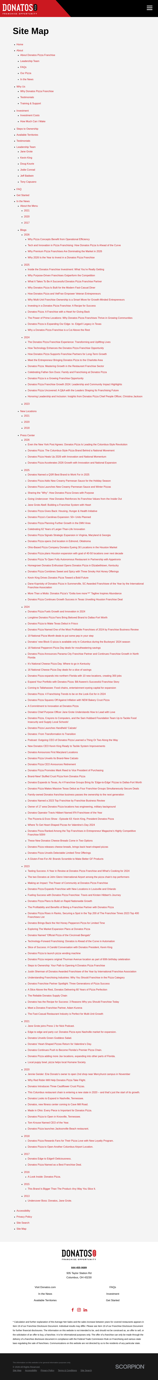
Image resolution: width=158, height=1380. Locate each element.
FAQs (23, 67)
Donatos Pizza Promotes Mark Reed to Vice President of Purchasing (65, 770)
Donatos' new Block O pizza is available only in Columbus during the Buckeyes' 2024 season (79, 641)
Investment (23, 110)
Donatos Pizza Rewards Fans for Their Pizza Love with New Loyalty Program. (71, 1140)
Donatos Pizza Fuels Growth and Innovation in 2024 (56, 611)
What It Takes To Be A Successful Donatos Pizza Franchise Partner (65, 281)
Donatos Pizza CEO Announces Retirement (52, 764)
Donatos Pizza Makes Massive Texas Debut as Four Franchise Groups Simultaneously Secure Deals (83, 788)
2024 (27, 337)
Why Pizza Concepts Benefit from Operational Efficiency (59, 239)
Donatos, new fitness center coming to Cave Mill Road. (58, 1104)
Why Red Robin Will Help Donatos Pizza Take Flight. (57, 1080)
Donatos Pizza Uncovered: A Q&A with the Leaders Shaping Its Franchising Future (73, 390)
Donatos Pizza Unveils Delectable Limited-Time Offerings (59, 852)
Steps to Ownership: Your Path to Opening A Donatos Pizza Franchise (66, 965)
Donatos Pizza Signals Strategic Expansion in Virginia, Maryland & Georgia (69, 535)
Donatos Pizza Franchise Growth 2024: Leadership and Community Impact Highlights (75, 384)
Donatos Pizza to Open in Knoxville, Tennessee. (54, 1116)
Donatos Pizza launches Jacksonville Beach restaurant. (58, 1128)
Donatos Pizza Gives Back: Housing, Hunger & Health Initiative (62, 511)
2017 (27, 222)
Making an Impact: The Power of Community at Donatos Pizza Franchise (68, 883)
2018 (27, 427)
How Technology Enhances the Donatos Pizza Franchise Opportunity (66, 348)
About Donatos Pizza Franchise (37, 55)
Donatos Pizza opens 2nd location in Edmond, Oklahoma (59, 541)
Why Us (21, 86)
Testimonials (27, 97)
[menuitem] (17, 1370)
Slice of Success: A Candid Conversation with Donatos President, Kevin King (70, 947)
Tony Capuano (28, 181)
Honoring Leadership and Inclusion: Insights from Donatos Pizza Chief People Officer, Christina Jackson (85, 396)
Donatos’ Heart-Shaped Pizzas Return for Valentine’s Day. (60, 1044)
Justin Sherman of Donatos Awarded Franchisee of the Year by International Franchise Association (82, 971)
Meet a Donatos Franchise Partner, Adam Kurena (55, 1007)
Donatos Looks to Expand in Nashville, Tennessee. (56, 1098)
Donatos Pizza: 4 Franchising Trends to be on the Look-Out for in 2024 (67, 694)
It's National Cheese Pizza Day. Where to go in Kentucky (59, 663)
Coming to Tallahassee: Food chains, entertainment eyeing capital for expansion (72, 687)
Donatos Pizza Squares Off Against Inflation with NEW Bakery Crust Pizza (69, 700)
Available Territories (27, 134)
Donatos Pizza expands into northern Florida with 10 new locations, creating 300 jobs (75, 675)
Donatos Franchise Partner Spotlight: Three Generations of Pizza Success (69, 983)
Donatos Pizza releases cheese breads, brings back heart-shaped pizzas (68, 846)
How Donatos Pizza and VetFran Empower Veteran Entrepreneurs (64, 293)
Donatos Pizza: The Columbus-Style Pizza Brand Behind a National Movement (71, 450)
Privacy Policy (24, 1216)
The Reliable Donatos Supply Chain (47, 995)
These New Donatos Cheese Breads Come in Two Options (60, 840)
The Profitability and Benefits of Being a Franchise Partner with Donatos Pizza (71, 907)
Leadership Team (29, 61)
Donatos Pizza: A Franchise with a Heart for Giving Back (59, 311)
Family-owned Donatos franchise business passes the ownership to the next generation (76, 794)
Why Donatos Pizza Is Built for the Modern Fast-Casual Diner (61, 287)
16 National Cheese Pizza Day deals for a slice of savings (59, 669)
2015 (27, 1184)
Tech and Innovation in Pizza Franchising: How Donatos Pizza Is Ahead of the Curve (74, 245)
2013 (27, 1196)
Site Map (21, 1228)
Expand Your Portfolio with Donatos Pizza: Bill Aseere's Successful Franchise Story (73, 681)
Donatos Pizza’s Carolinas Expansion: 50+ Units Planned (59, 517)
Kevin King (26, 157)
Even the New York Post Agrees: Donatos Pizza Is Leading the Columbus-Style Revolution (77, 444)
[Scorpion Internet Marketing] (130, 1367)
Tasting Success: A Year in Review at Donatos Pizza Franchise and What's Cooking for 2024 (79, 870)
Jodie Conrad (27, 169)
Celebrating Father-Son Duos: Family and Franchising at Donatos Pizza (67, 372)
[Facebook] (73, 1310)
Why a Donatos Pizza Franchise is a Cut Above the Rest (59, 330)
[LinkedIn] (85, 1310)
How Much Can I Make (32, 121)
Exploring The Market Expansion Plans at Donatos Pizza (59, 929)
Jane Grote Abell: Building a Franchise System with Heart (59, 504)
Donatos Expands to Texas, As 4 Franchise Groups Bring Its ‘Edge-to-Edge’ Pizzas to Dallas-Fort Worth (85, 782)
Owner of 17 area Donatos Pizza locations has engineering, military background (72, 806)
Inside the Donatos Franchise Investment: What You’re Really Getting (66, 269)
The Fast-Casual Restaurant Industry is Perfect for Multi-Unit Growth (65, 1013)
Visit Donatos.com (45, 1287)
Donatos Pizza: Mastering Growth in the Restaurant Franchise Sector (66, 366)
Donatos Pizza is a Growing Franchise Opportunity (56, 378)
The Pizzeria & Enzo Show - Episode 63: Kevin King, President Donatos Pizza (71, 818)
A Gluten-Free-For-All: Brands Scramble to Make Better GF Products (66, 858)
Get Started (23, 195)
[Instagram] (79, 1310)
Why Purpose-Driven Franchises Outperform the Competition (61, 275)
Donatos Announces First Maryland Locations (53, 752)
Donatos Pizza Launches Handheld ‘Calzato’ (52, 728)
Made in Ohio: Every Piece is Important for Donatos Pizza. (60, 1110)
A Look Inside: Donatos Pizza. (44, 1176)
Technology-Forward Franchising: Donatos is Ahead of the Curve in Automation (71, 941)
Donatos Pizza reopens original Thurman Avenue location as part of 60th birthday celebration (79, 959)
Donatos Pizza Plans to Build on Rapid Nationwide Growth (60, 901)
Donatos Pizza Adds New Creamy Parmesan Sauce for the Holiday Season (69, 480)
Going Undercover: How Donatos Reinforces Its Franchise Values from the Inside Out (75, 498)
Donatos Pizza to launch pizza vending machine (54, 953)
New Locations (28, 411)
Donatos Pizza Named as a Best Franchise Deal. (55, 1164)
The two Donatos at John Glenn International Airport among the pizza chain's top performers (78, 876)
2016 (27, 1172)
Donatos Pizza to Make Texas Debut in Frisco (53, 623)
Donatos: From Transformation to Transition (52, 734)
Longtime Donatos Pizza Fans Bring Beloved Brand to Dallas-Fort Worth (67, 617)
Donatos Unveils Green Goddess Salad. (50, 1038)
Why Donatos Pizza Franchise (37, 91)
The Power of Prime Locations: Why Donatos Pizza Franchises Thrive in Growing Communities (80, 317)
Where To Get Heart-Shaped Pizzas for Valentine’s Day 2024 (61, 824)
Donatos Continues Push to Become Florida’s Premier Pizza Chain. (65, 1050)
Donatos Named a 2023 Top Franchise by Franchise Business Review (66, 800)
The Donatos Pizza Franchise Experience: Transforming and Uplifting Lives (69, 342)
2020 (27, 216)
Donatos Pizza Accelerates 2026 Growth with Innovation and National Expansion (72, 462)
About (20, 50)
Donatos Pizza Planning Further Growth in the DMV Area (59, 523)
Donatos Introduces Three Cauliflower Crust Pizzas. (56, 1086)
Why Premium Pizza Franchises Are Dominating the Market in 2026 (65, 251)
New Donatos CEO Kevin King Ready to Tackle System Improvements (66, 746)
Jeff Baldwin (27, 175)
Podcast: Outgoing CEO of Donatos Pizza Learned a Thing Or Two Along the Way (73, 740)
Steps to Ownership (27, 128)
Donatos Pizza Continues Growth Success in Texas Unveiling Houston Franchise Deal (75, 599)
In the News (26, 79)
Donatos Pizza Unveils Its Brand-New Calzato (53, 758)
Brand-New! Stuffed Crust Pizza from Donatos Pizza (56, 776)
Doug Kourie (27, 163)
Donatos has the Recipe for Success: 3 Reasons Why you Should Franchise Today (73, 1001)
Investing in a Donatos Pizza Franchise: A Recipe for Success (62, 305)
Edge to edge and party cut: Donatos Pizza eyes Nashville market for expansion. (72, 1031)
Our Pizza (25, 73)
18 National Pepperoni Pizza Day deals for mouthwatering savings (64, 647)
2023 (27, 403)
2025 (27, 264)
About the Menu (29, 205)
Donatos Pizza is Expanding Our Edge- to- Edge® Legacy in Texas (64, 323)
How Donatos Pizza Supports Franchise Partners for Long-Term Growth (67, 354)
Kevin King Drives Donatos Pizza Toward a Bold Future (58, 577)
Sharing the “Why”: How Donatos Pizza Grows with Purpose (61, 492)
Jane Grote (26, 151)
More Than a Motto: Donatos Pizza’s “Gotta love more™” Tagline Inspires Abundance (75, 593)
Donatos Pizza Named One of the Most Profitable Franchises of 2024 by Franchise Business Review (83, 629)
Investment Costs (30, 115)
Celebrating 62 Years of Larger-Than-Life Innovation (56, 529)
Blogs (23, 230)
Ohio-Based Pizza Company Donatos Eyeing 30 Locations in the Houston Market (72, 547)
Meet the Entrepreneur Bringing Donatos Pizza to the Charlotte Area (65, 360)
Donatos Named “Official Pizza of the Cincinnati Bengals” (59, 935)
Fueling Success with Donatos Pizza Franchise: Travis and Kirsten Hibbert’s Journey (74, 895)
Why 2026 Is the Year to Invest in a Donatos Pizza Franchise (61, 257)
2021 (27, 210)
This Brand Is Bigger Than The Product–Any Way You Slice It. (62, 1188)
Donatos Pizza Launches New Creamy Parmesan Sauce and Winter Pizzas (69, 486)
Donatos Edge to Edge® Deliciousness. (49, 1158)
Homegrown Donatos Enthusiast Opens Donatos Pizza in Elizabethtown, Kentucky (73, 565)
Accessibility (23, 1210)
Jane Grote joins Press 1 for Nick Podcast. (51, 1025)
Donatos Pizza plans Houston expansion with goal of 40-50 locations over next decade (75, 553)
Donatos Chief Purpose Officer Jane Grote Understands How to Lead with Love (71, 712)
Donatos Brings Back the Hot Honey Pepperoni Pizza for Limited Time (66, 923)
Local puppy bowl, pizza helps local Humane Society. (57, 1062)
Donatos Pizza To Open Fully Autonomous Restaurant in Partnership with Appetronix (74, 559)
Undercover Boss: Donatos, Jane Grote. (50, 1200)
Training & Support (30, 103)
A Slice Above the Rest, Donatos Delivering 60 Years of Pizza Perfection (67, 989)
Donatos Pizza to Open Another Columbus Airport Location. (60, 1146)
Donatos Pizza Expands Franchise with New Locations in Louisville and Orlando (72, 889)
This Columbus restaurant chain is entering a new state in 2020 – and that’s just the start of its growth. (84, 1092)
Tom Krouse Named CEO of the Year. (48, 1122)
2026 (27, 234)
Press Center (27, 435)
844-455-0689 (79, 1267)
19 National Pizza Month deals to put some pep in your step (61, 635)
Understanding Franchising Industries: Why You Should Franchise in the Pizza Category (76, 977)
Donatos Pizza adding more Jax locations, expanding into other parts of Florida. (71, 1056)
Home (20, 44)
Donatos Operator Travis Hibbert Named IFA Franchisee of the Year (65, 812)
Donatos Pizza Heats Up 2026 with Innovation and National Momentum (67, 456)
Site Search (23, 1222)
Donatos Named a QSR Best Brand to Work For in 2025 (58, 474)
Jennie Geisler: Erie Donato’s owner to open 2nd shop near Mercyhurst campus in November (79, 1074)
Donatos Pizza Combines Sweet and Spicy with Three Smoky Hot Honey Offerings (73, 571)
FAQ (19, 189)
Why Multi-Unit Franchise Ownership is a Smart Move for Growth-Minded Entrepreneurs (76, 299)
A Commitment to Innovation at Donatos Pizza (53, 706)
